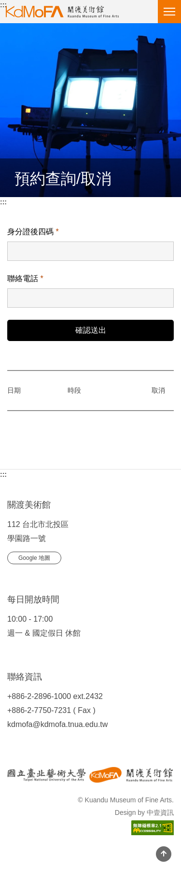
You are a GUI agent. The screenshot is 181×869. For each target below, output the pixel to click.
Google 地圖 (34, 558)
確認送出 (90, 330)
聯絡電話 (25, 278)
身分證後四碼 (33, 232)
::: (3, 5)
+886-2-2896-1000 (39, 696)
